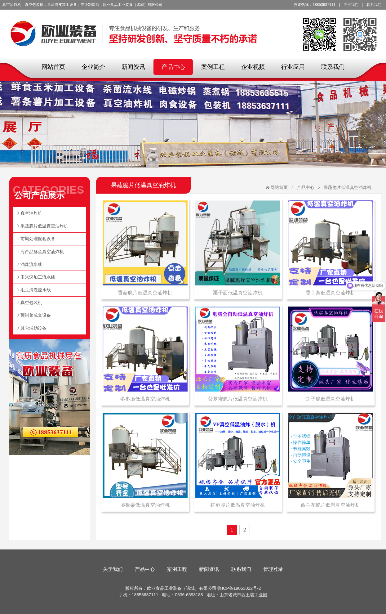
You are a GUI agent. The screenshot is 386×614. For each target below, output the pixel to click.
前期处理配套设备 (37, 238)
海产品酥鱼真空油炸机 (42, 251)
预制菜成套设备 (35, 315)
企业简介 (93, 67)
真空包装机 (31, 302)
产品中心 (173, 67)
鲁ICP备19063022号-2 (239, 588)
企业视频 (253, 67)
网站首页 (53, 67)
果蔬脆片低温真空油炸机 (347, 187)
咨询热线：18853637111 (314, 4)
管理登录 (273, 569)
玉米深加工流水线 (37, 277)
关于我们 (351, 4)
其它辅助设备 (33, 328)
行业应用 (293, 67)
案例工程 (213, 67)
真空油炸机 (31, 213)
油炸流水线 (31, 264)
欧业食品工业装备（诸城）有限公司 (193, 29)
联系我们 (373, 4)
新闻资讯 (133, 67)
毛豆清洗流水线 (35, 289)
